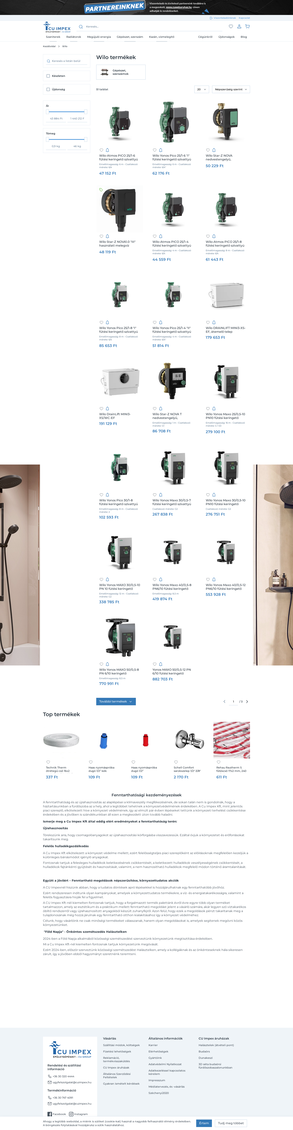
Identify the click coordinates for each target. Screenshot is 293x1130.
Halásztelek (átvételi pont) (216, 1045)
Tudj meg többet (231, 1123)
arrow (247, 702)
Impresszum (157, 1080)
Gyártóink (155, 1058)
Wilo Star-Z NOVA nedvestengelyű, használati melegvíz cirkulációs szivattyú (221, 157)
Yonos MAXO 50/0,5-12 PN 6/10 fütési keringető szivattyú (171, 671)
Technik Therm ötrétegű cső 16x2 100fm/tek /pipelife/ (59, 769)
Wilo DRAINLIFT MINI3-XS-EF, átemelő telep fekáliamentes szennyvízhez (226, 330)
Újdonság (58, 89)
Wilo (64, 46)
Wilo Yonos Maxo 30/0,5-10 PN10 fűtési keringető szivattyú (226, 502)
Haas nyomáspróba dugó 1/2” (144, 769)
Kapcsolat (244, 17)
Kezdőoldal (49, 46)
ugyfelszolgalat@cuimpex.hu (69, 1082)
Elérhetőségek (158, 1051)
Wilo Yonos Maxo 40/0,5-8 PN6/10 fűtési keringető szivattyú (171, 587)
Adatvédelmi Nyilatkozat (165, 1064)
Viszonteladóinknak (225, 17)
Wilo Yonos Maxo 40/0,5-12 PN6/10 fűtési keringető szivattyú (226, 587)
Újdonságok (226, 37)
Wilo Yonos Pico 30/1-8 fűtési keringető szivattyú (118, 502)
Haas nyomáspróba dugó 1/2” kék (101, 769)
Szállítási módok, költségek (121, 1045)
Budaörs (204, 1051)
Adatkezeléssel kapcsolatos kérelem (167, 1072)
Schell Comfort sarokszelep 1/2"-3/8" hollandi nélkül (187, 769)
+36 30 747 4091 (60, 1097)
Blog (244, 37)
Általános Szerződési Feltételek (117, 1075)
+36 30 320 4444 (60, 1076)
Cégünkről (205, 37)
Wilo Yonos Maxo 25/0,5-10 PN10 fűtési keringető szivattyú (225, 416)
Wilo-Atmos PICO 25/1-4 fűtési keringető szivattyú (171, 243)
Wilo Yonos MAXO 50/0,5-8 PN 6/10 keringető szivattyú (119, 671)
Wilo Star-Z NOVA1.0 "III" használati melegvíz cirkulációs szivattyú (117, 243)
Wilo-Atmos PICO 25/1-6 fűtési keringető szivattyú (118, 157)
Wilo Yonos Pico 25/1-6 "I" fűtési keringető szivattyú (171, 157)
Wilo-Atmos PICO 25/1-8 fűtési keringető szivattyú (225, 243)
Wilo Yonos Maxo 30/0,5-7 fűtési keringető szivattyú (171, 502)
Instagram (78, 1114)
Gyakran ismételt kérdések (121, 1083)
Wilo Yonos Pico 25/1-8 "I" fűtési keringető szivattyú (118, 329)
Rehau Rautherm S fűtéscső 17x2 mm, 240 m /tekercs (231, 769)
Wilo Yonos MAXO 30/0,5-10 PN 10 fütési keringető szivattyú (119, 587)
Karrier (153, 1045)
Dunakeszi (206, 1058)
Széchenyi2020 (159, 1093)
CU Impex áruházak (116, 1067)
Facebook (56, 1114)
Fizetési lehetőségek (117, 1051)
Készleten (58, 76)
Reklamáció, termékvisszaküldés (116, 1059)
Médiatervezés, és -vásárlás (167, 1086)
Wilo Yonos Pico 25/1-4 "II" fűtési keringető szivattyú (171, 329)
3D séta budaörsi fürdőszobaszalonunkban (215, 1066)
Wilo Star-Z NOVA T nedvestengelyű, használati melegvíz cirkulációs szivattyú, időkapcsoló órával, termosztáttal (168, 416)
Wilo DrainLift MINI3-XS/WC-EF (115, 416)
